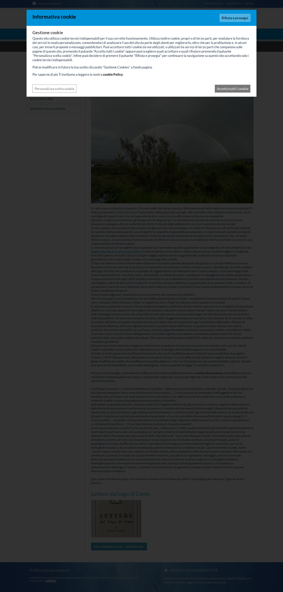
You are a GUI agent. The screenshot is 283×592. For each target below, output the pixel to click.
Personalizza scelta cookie (54, 88)
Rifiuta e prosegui (235, 18)
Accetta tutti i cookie (232, 88)
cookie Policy (113, 74)
